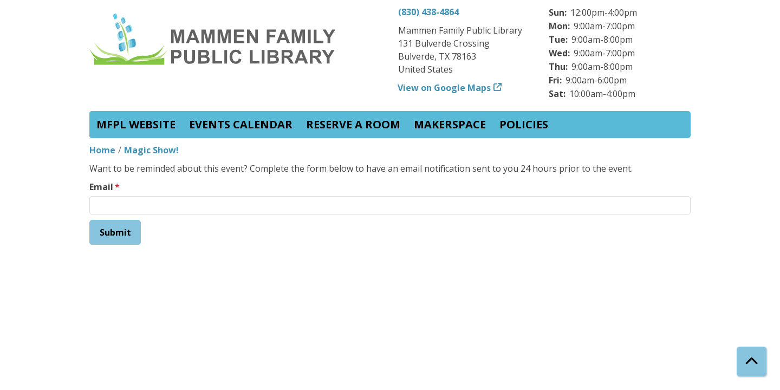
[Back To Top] (751, 361)
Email (101, 187)
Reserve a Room (353, 124)
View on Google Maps (444, 88)
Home (102, 150)
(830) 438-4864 (428, 12)
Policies (523, 124)
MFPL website (136, 124)
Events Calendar (240, 124)
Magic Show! (151, 150)
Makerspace (450, 124)
